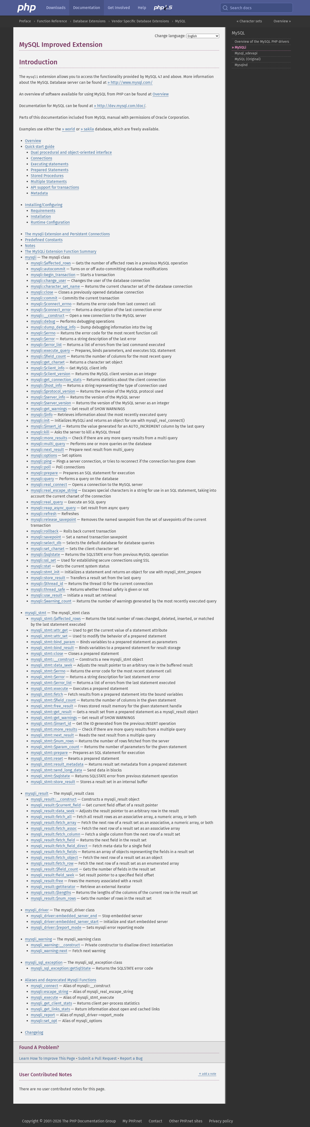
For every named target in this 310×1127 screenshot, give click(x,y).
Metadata (39, 193)
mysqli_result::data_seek (52, 811)
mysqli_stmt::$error (48, 677)
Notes (30, 245)
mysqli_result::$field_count (54, 869)
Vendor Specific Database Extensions (140, 21)
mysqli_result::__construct (54, 799)
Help (142, 7)
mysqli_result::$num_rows (53, 898)
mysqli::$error (43, 339)
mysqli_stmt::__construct (52, 659)
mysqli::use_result (46, 595)
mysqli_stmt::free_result (52, 706)
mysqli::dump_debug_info (53, 327)
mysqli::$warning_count (51, 601)
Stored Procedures (47, 175)
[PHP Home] (27, 8)
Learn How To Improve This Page (47, 1058)
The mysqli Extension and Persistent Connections (67, 234)
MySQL (180, 21)
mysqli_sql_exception (43, 962)
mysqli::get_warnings (49, 409)
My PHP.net (132, 1121)
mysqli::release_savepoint (53, 519)
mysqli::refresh (43, 513)
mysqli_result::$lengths (51, 892)
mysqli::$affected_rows (51, 263)
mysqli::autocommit (48, 269)
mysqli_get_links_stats (50, 1009)
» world (68, 129)
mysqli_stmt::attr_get (49, 630)
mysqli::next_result (47, 449)
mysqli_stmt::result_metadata (57, 764)
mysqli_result (36, 793)
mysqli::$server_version (51, 403)
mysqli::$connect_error (51, 309)
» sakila (87, 129)
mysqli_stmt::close (47, 653)
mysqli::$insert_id (46, 426)
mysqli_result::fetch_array (53, 822)
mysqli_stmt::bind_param (53, 642)
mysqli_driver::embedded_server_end (64, 916)
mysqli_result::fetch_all (51, 816)
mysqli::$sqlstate (45, 554)
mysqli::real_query (47, 502)
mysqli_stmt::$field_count (53, 700)
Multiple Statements (49, 181)
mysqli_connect (44, 985)
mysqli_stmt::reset (47, 758)
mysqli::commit (44, 298)
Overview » (282, 21)
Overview (161, 94)
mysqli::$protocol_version (53, 391)
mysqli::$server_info (48, 397)
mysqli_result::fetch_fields (54, 851)
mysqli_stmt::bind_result (52, 647)
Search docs (236, 8)
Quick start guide (39, 146)
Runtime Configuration (50, 222)
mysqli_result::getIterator (53, 886)
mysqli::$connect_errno (51, 304)
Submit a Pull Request (97, 1058)
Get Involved (119, 7)
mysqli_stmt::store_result (53, 782)
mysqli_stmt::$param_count (55, 747)
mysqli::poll (41, 467)
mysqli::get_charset (48, 362)
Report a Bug (131, 1058)
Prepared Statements (49, 170)
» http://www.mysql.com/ (130, 82)
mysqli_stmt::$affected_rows (56, 618)
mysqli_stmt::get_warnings (54, 717)
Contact (155, 1121)
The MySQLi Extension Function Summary (60, 251)
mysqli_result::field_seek (52, 875)
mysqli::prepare (44, 473)
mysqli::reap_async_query (53, 508)
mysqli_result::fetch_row (52, 863)
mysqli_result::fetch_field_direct (59, 846)
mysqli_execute (44, 997)
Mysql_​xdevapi (246, 53)
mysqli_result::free (47, 881)
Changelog (34, 1032)
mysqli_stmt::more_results (54, 729)
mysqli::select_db (46, 543)
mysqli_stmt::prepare (49, 752)
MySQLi (240, 47)
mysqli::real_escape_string (54, 490)
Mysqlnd (241, 65)
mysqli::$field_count (48, 356)
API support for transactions (55, 187)
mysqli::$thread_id (47, 583)
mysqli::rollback (44, 531)
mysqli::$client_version (50, 374)
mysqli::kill (40, 432)
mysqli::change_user (48, 280)
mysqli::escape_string (49, 991)
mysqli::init (40, 420)
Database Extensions (89, 21)
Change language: (170, 36)
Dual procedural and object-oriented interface (71, 152)
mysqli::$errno (43, 333)
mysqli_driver (37, 910)
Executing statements (49, 164)
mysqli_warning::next (49, 951)
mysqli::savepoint (46, 537)
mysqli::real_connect (49, 484)
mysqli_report (43, 1015)
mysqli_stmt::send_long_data (56, 770)
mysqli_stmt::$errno (48, 671)
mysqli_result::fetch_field (53, 840)
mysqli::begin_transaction (53, 274)
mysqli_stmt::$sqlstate (50, 776)
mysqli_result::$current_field (56, 805)
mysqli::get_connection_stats (56, 379)
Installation (41, 216)
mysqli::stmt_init (45, 572)
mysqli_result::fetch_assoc (54, 828)
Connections (41, 158)
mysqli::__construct (47, 315)
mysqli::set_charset (47, 548)
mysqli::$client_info (47, 368)
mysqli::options (44, 455)
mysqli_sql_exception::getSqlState (61, 968)
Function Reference (52, 21)
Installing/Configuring (43, 205)
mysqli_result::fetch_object (54, 857)
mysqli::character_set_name (55, 286)
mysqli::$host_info (46, 385)
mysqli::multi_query (48, 443)
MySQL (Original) (248, 59)
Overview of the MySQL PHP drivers (262, 42)
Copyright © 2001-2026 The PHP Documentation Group (69, 1121)
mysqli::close (42, 292)
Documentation (86, 7)
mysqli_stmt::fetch (47, 694)
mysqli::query (42, 478)
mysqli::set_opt (44, 1020)
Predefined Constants (43, 239)
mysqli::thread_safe (48, 589)
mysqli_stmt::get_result (51, 712)
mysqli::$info (42, 414)
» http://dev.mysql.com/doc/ (119, 105)
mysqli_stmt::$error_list (51, 682)
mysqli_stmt (35, 612)
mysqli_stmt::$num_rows (52, 741)
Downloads (55, 7)
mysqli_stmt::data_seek (51, 665)
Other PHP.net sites (185, 1121)
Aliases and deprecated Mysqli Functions (60, 980)
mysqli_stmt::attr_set (49, 636)
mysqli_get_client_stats (51, 1003)
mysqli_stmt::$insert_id (51, 723)
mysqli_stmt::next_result (52, 735)
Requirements (43, 210)
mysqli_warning (38, 939)
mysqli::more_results (49, 438)
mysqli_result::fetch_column (55, 834)
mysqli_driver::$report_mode (56, 927)
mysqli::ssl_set (43, 560)
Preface (25, 21)
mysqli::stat (41, 566)
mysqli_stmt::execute (49, 688)
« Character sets (249, 21)
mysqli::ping (41, 461)
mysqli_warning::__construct (55, 945)
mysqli (30, 257)
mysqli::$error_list (46, 344)
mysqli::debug (43, 321)
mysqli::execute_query (50, 350)
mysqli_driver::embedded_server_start (65, 921)
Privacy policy (221, 1121)
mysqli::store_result (48, 578)
